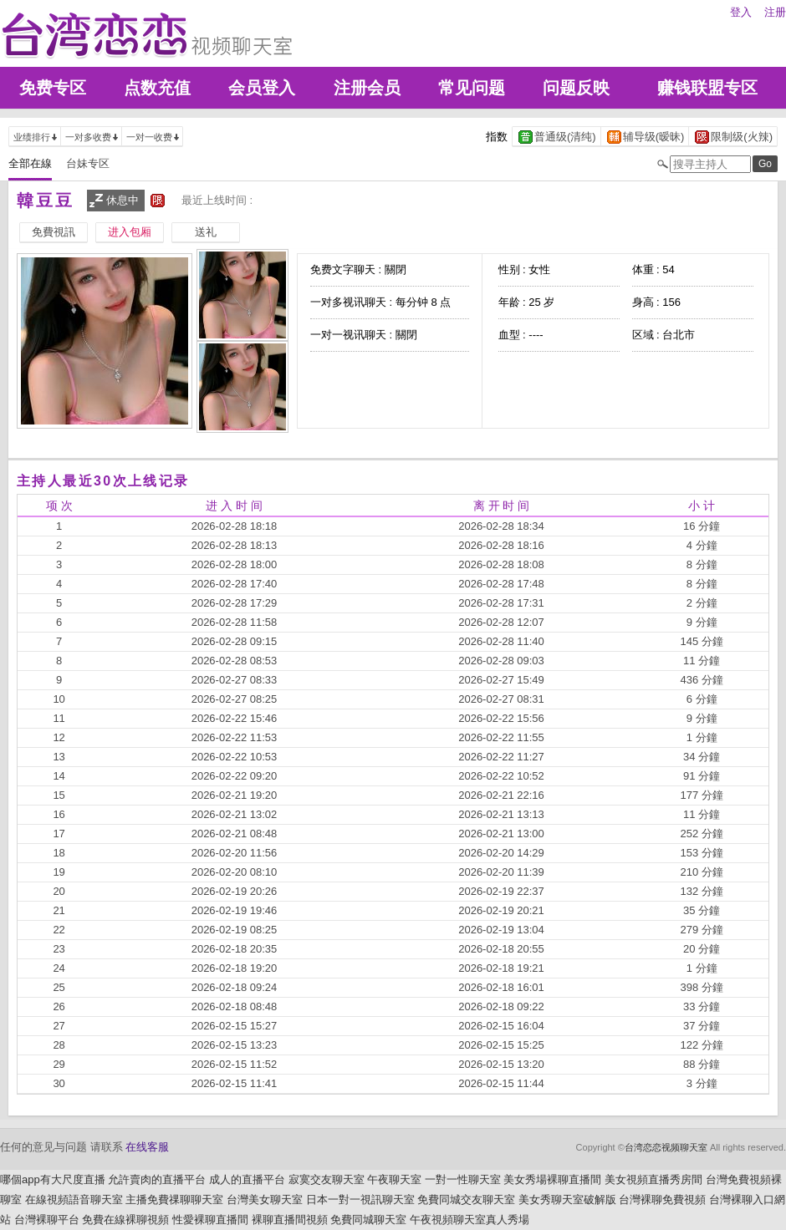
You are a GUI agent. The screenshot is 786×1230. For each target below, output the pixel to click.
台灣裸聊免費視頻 (662, 1199)
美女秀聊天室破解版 (567, 1199)
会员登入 (261, 88)
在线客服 (147, 1147)
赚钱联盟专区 (707, 88)
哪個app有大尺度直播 (52, 1179)
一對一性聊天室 (463, 1179)
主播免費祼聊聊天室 (174, 1199)
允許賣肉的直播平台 (157, 1179)
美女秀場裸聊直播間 (552, 1179)
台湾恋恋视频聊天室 (666, 1147)
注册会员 (367, 88)
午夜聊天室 (394, 1179)
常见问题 (471, 88)
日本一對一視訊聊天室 (360, 1199)
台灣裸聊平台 (46, 1219)
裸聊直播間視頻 (290, 1219)
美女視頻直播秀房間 (653, 1179)
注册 (775, 12)
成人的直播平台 (247, 1179)
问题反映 (576, 88)
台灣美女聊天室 (265, 1199)
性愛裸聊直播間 (210, 1219)
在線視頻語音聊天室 (74, 1199)
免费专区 (52, 88)
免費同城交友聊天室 (466, 1199)
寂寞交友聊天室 (326, 1179)
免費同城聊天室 (368, 1219)
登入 (741, 12)
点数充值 (157, 88)
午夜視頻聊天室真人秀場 (469, 1219)
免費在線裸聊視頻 (125, 1219)
